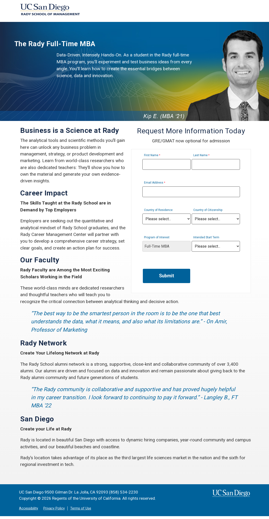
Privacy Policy (54, 511)
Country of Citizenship (213, 210)
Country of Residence (171, 210)
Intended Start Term (212, 238)
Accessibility (28, 511)
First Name (164, 155)
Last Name (206, 155)
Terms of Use (80, 511)
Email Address (166, 183)
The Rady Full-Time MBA (62, 45)
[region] (134, 71)
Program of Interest (169, 238)
